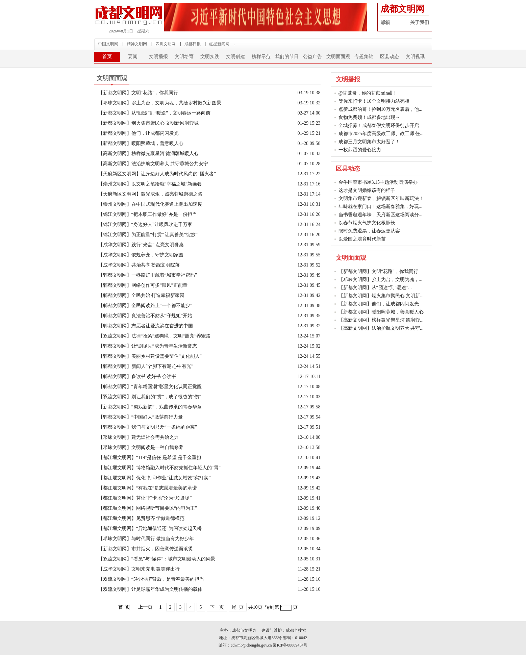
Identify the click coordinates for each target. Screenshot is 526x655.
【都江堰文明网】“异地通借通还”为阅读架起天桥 (150, 528)
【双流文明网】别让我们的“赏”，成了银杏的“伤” (149, 396)
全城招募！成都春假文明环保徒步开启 (379, 125)
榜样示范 (261, 56)
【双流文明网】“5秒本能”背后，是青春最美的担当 (151, 579)
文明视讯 (415, 56)
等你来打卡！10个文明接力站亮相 (374, 101)
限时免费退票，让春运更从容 (369, 230)
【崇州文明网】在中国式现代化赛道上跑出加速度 (150, 204)
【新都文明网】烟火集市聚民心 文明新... (381, 295)
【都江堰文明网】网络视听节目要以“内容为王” (147, 508)
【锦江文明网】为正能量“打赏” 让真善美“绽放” (148, 234)
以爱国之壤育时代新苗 (362, 239)
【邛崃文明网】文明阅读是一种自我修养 (140, 447)
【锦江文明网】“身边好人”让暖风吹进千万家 (145, 224)
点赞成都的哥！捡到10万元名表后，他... (381, 109)
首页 (107, 56)
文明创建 (235, 56)
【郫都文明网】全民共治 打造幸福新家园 (141, 295)
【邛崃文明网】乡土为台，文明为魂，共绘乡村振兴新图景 (159, 102)
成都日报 (192, 44)
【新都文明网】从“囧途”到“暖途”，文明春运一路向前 (154, 113)
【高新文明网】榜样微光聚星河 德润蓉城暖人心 (148, 153)
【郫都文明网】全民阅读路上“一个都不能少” (145, 305)
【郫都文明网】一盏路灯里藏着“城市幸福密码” (147, 275)
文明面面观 (338, 56)
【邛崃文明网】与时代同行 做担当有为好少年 (146, 538)
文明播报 (158, 56)
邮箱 (385, 22)
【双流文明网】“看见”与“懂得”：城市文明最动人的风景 (157, 558)
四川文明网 (165, 44)
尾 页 (238, 607)
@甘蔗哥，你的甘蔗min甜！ (368, 93)
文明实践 (209, 56)
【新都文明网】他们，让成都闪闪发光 (138, 133)
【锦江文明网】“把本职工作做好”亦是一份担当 (147, 214)
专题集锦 (363, 56)
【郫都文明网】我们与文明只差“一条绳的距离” (147, 427)
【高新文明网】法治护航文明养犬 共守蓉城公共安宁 (153, 163)
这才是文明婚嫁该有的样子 (367, 190)
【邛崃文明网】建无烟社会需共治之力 (138, 437)
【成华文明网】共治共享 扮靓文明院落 (139, 265)
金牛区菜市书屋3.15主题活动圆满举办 (378, 182)
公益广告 (312, 56)
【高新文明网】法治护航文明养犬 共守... (381, 328)
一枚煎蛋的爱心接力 (360, 149)
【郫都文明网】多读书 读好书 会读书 (137, 376)
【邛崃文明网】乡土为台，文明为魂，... (381, 279)
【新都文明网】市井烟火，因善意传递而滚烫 (145, 548)
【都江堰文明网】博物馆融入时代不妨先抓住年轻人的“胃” (159, 467)
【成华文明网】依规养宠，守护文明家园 (140, 254)
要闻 (132, 56)
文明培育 (184, 56)
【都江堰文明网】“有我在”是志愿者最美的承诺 (147, 487)
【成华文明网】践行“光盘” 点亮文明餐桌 (141, 244)
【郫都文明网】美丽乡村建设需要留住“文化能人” (150, 356)
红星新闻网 (219, 44)
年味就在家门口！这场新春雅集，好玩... (381, 206)
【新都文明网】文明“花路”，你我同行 (138, 92)
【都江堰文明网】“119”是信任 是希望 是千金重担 (150, 457)
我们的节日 (287, 56)
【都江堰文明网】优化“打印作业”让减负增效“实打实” (154, 477)
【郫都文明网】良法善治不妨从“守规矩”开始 (145, 315)
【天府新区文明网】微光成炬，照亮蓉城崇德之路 (150, 194)
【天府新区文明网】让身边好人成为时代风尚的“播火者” (157, 173)
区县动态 (389, 56)
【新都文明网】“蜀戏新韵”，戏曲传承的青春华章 (150, 406)
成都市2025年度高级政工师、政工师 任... (381, 133)
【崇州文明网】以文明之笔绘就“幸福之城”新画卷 (150, 183)
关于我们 (419, 22)
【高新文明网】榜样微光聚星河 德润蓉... (381, 320)
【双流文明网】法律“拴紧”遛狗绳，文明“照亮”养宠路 (154, 335)
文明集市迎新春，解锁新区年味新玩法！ (381, 198)
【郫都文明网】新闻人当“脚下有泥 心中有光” (146, 366)
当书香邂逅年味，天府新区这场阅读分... (381, 214)
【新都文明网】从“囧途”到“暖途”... (375, 287)
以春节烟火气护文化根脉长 (367, 222)
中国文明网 (108, 44)
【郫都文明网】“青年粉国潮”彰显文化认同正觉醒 (150, 386)
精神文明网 (137, 44)
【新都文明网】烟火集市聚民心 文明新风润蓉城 (148, 123)
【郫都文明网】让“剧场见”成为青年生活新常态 (147, 346)
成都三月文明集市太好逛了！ (369, 141)
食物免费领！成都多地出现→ (369, 117)
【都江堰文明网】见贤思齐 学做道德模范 (141, 518)
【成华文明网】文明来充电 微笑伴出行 (139, 569)
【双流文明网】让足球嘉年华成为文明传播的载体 (150, 589)
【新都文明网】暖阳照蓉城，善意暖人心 (140, 143)
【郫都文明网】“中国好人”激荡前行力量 (140, 417)
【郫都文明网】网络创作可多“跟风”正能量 (142, 285)
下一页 (217, 607)
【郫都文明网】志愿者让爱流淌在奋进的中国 (145, 325)
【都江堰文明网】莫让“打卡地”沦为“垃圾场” (145, 498)
